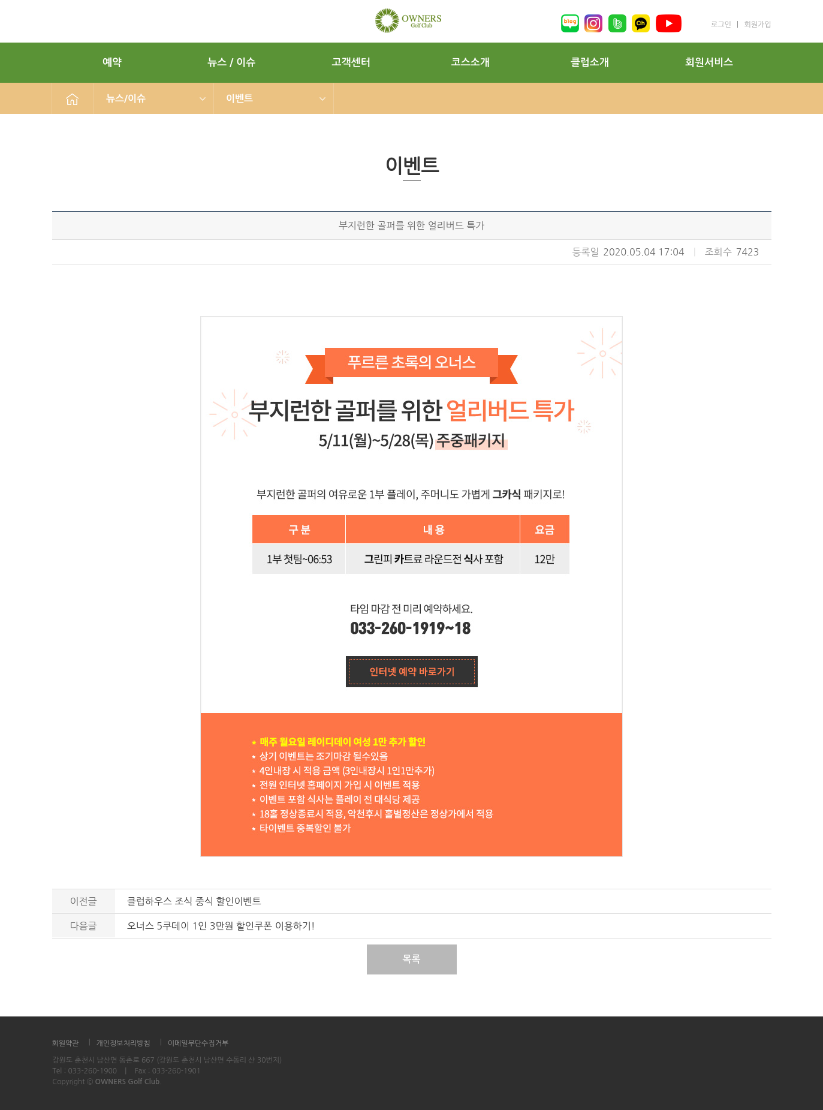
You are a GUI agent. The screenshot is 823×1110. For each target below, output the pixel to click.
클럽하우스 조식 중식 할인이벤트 (194, 901)
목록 (411, 959)
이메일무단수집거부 (198, 1043)
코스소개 (470, 63)
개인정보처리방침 (123, 1043)
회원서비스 (709, 63)
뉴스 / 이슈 (231, 63)
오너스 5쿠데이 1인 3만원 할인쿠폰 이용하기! (221, 926)
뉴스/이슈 (126, 98)
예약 (112, 63)
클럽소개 (590, 63)
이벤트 (239, 98)
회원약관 (65, 1043)
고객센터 (351, 63)
